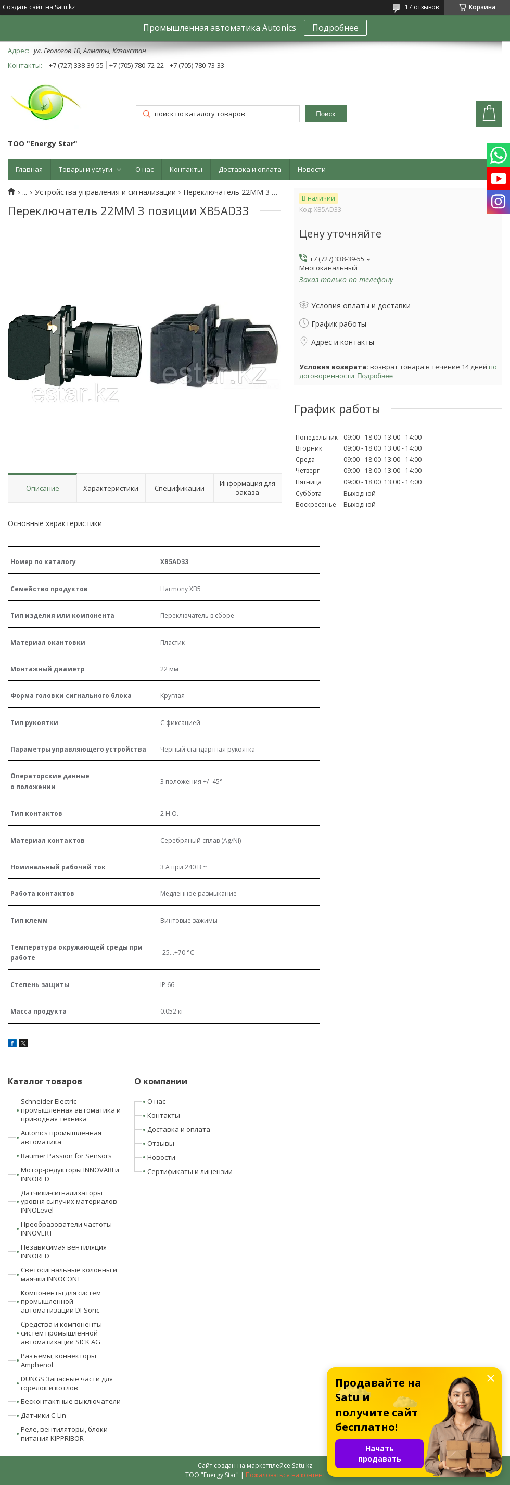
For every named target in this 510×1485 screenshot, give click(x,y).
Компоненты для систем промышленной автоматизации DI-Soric (61, 1301)
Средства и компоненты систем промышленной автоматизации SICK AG (61, 1332)
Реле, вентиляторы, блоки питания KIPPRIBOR (64, 1434)
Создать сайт (23, 7)
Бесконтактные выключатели (71, 1401)
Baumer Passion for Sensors (66, 1155)
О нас (144, 169)
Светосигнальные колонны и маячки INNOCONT (69, 1274)
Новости (312, 169)
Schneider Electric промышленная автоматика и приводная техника (71, 1110)
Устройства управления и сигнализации (105, 192)
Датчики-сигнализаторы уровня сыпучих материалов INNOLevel (69, 1201)
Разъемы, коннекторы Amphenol (58, 1360)
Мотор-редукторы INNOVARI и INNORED (70, 1174)
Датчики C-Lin (43, 1415)
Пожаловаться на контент (285, 1474)
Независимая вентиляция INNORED (64, 1251)
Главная (29, 169)
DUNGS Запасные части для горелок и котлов (67, 1383)
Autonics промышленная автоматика (61, 1137)
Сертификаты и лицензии (190, 1171)
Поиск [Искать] (325, 114)
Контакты (186, 169)
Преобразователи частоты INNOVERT (66, 1228)
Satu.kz (302, 1465)
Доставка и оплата (250, 169)
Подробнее (335, 27)
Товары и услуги (85, 169)
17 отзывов (422, 7)
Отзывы (160, 1143)
